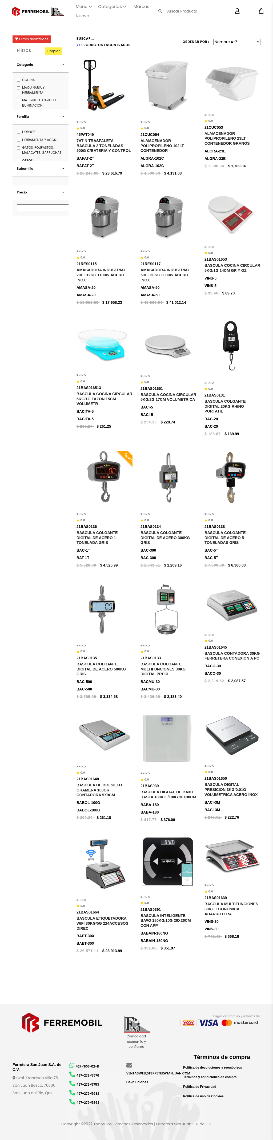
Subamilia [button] (25, 168)
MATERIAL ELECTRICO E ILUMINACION (39, 102)
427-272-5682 (88, 1093)
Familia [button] (23, 116)
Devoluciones (137, 1082)
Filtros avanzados (31, 39)
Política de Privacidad (199, 1087)
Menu (81, 6)
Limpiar (53, 51)
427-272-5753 (88, 1084)
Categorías (110, 6)
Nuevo (82, 16)
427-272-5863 (88, 1102)
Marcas (141, 6)
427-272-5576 (88, 1075)
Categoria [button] (25, 64)
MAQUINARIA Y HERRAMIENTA (33, 90)
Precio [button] (22, 192)
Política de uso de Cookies (203, 1096)
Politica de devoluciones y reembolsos (212, 1067)
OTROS (27, 160)
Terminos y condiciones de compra (210, 1077)
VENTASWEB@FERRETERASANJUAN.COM (158, 1073)
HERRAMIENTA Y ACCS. (39, 140)
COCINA (28, 80)
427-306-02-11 (87, 1066)
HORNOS (28, 132)
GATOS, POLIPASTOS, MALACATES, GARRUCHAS (41, 150)
